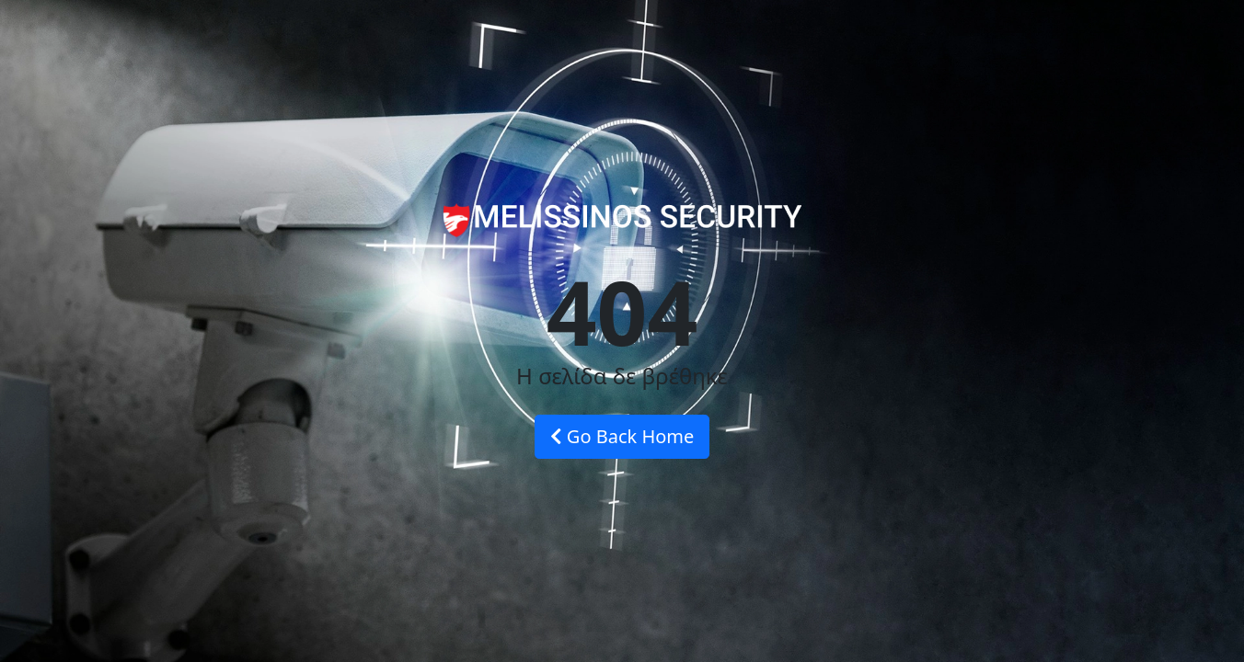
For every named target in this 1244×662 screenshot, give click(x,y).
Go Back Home (622, 436)
